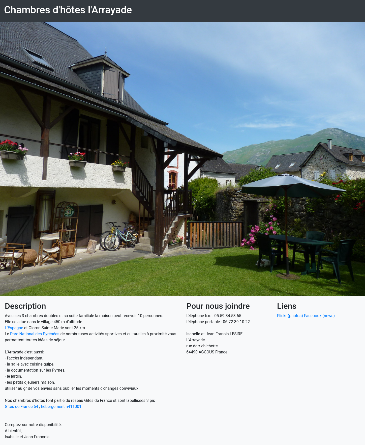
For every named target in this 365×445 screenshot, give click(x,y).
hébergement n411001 (61, 406)
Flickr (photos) (290, 315)
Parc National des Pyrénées (34, 333)
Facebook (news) (319, 315)
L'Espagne (14, 327)
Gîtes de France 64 (21, 406)
